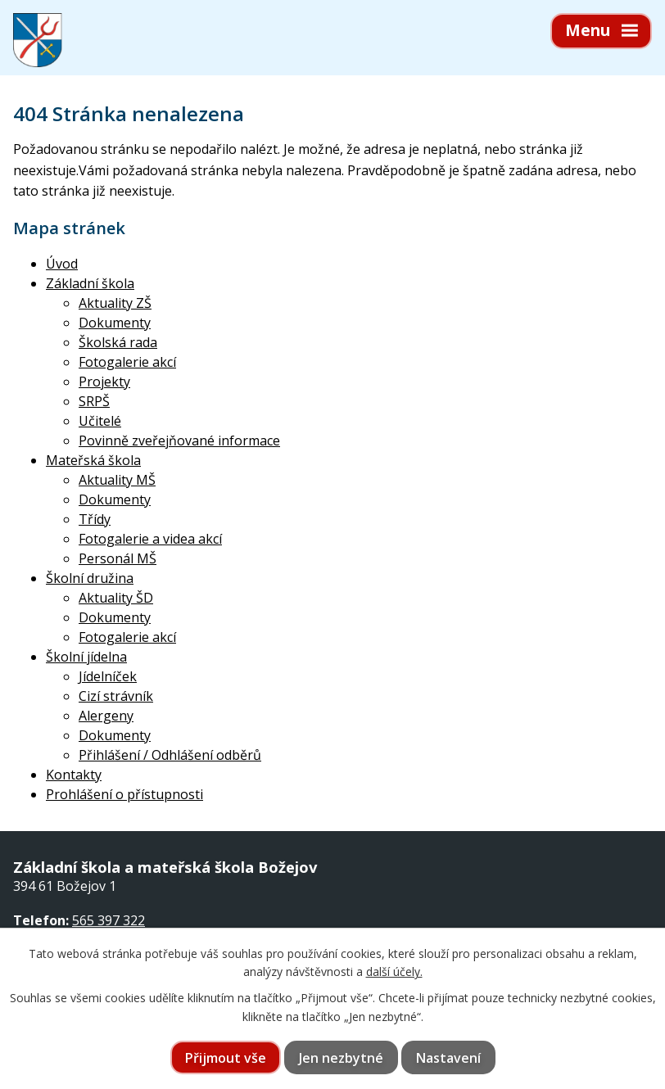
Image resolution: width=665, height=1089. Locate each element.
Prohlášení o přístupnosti (124, 794)
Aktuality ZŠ (115, 303)
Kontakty (74, 775)
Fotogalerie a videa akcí (150, 539)
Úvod (62, 264)
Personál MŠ (117, 558)
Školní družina (89, 578)
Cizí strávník (116, 696)
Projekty (104, 382)
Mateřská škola (93, 460)
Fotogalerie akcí (127, 362)
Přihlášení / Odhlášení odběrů (170, 755)
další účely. (394, 971)
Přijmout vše (225, 1058)
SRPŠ (94, 401)
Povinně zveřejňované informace (179, 441)
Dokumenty (115, 323)
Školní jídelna (86, 657)
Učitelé (100, 421)
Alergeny (106, 716)
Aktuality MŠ (117, 480)
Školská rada (118, 342)
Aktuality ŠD (116, 598)
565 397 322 (108, 920)
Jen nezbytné (341, 1058)
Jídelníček (108, 676)
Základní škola (90, 283)
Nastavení (448, 1058)
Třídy (95, 519)
